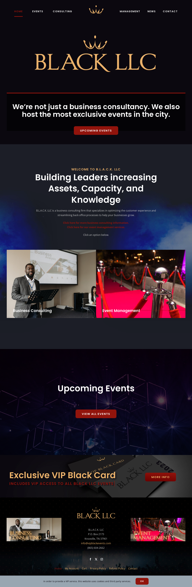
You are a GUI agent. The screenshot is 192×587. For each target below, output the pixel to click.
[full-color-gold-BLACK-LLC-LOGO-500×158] (96, 508)
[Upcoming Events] (96, 130)
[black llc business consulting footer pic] (34, 519)
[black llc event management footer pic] (158, 519)
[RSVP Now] (96, 412)
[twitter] (96, 559)
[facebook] (90, 559)
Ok (142, 581)
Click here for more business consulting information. (96, 221)
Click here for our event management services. (96, 226)
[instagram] (101, 559)
